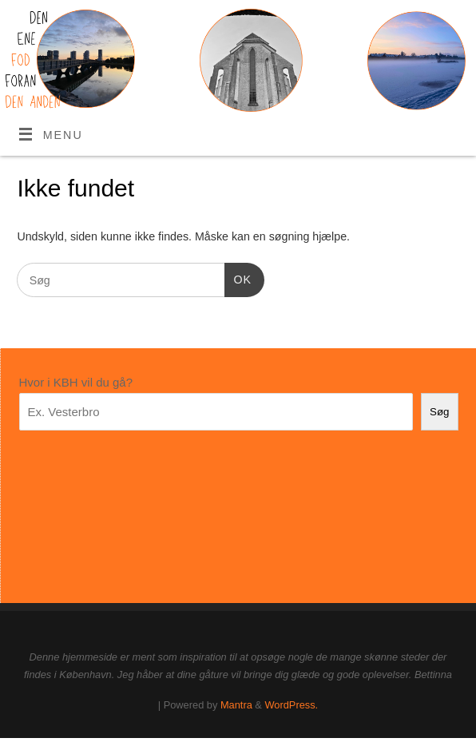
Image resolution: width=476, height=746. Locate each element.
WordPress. (291, 705)
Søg (439, 412)
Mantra (236, 705)
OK (238, 277)
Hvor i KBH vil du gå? (76, 382)
